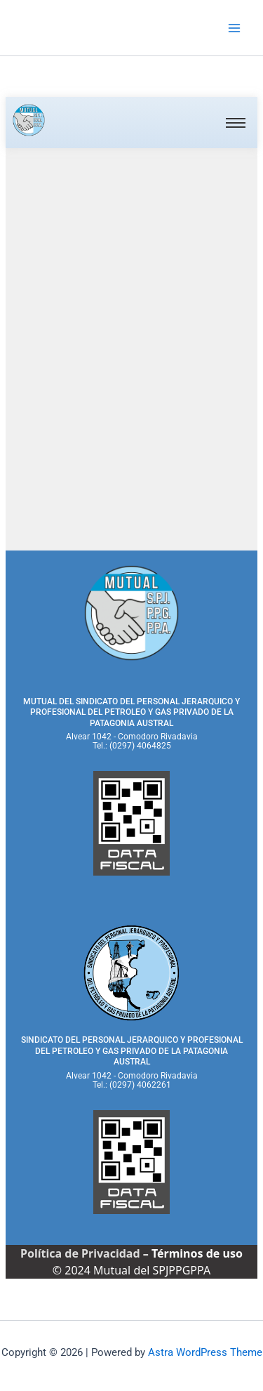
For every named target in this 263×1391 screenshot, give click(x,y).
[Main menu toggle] (234, 28)
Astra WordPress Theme (205, 1352)
